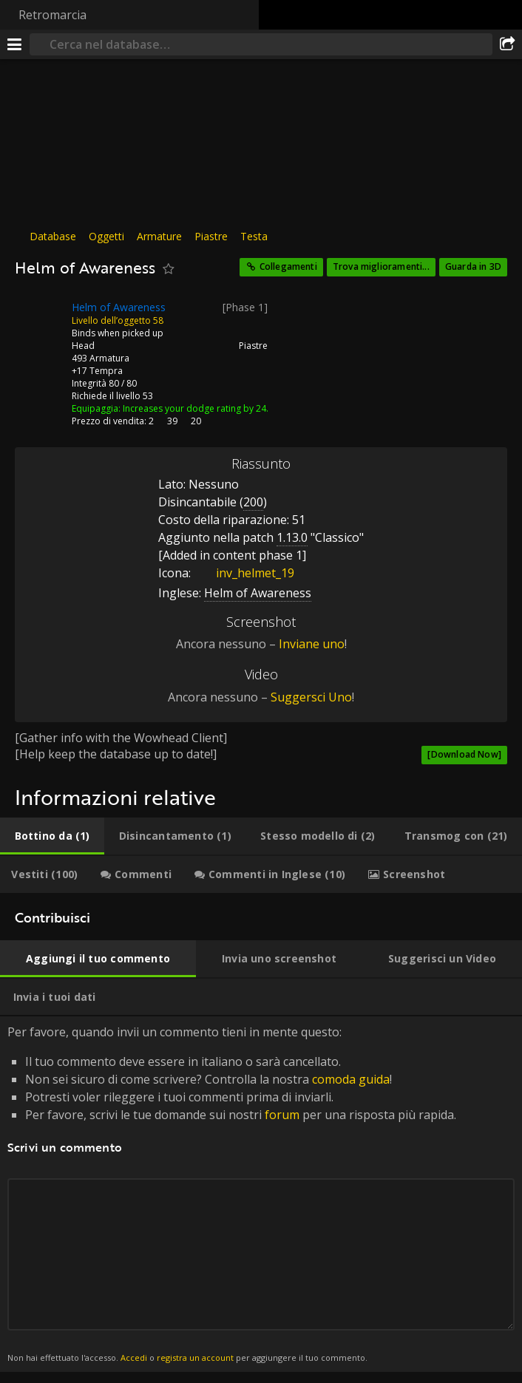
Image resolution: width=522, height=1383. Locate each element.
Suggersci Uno (311, 697)
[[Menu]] (15, 44)
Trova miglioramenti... (381, 266)
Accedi (134, 1357)
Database (53, 236)
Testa (254, 236)
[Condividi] (507, 44)
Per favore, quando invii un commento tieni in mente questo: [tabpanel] (261, 1194)
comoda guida (351, 1079)
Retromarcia (52, 15)
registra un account (195, 1357)
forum (282, 1115)
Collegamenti (288, 266)
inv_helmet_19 (244, 573)
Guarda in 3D (473, 266)
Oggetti (106, 236)
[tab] (52, 836)
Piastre (211, 236)
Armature (159, 236)
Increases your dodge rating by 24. (195, 408)
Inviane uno (312, 644)
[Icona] (40, 318)
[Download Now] (464, 754)
